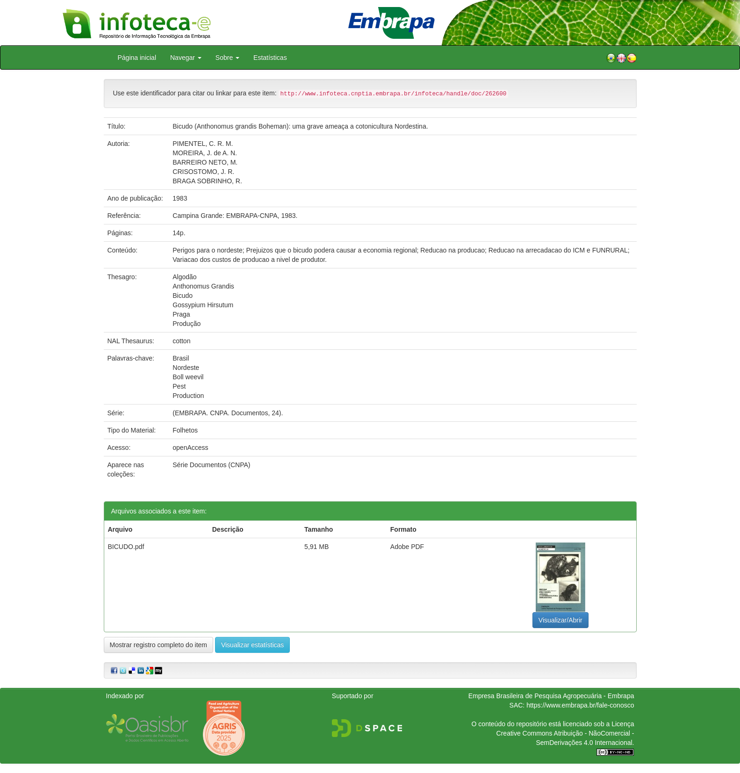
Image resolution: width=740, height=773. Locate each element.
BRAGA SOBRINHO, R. (207, 181)
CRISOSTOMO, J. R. (203, 171)
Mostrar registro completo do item (159, 645)
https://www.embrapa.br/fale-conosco (580, 705)
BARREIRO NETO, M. (204, 162)
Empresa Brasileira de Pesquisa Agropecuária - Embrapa (551, 696)
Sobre (227, 57)
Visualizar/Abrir (560, 620)
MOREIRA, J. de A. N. (204, 153)
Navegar (185, 57)
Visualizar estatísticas (252, 645)
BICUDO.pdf (126, 546)
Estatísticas (270, 57)
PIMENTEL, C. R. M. (202, 143)
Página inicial (137, 57)
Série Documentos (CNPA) (211, 465)
